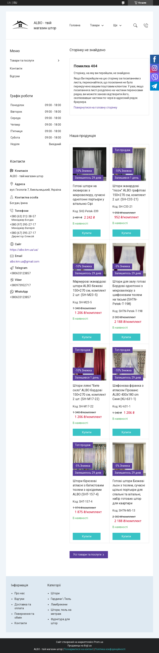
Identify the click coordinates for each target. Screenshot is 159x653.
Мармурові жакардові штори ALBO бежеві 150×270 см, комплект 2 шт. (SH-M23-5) (89, 288)
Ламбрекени (59, 604)
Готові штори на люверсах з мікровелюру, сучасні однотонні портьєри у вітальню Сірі (89, 195)
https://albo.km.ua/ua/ (24, 249)
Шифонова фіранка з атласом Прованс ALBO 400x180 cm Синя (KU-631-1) (127, 392)
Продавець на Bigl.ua (80, 645)
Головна (75, 25)
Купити (86, 233)
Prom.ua (98, 642)
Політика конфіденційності (110, 649)
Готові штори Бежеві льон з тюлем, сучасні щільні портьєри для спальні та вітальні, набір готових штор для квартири (128, 492)
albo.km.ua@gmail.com (24, 261)
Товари (95, 25)
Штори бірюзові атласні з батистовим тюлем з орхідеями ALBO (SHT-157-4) (88, 487)
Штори (55, 593)
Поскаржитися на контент (78, 649)
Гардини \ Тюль (61, 598)
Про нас (20, 593)
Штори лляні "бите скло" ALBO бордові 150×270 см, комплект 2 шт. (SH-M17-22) (89, 392)
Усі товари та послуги (87, 554)
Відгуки (15, 76)
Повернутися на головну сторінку (95, 107)
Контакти (16, 68)
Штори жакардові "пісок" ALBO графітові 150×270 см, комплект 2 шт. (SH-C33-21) (129, 192)
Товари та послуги (22, 60)
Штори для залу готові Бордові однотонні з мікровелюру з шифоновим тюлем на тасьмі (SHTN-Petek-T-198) (129, 293)
